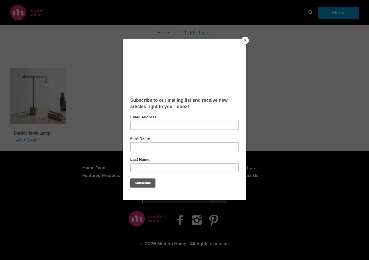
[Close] (245, 40)
